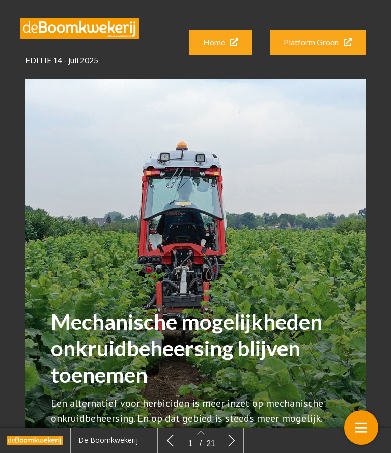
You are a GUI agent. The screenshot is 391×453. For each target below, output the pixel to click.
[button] (220, 42)
